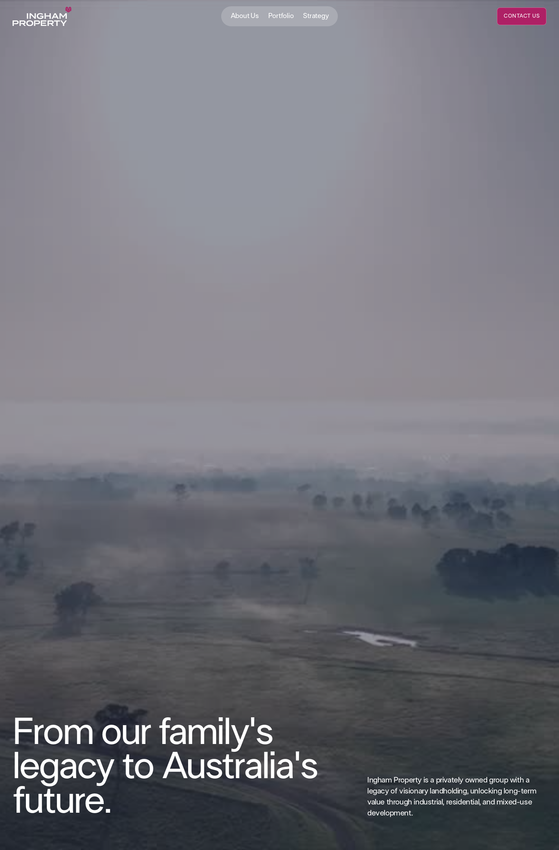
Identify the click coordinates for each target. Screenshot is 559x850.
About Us (245, 16)
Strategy (315, 16)
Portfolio (281, 16)
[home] (42, 16)
